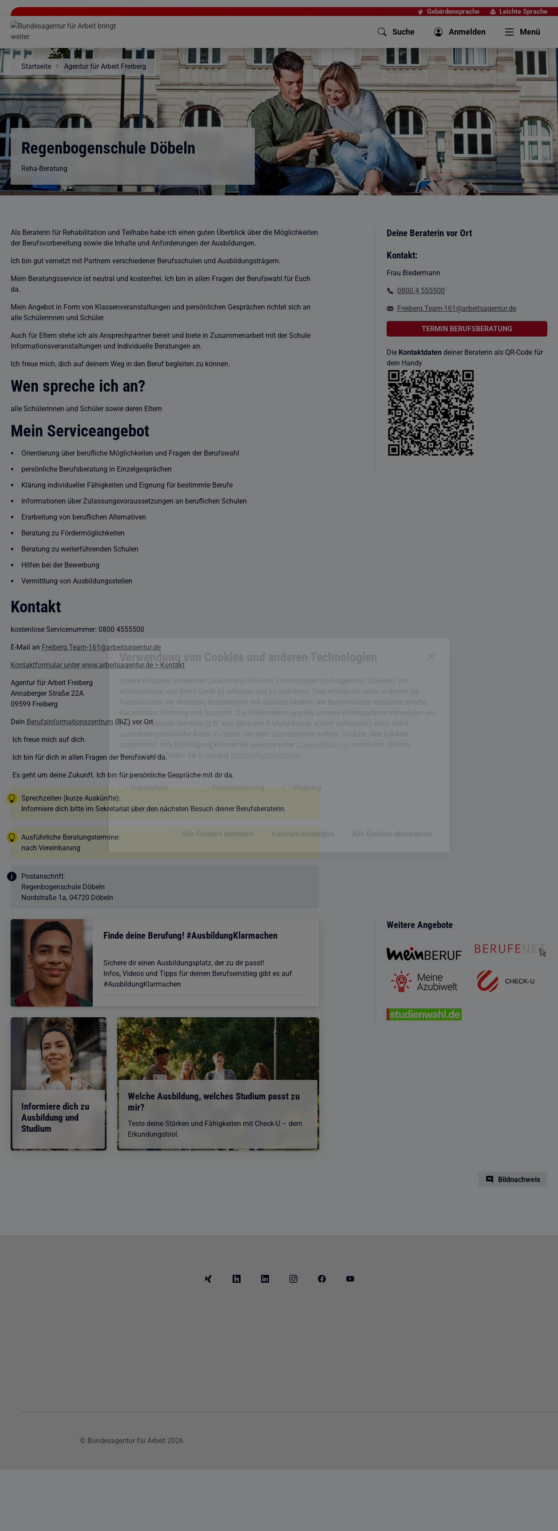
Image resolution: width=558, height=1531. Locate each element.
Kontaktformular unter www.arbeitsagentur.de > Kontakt (98, 665)
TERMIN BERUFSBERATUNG (467, 329)
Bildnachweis (519, 1179)
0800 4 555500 (421, 290)
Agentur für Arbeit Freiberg (105, 66)
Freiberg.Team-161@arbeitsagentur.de (101, 647)
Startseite (36, 66)
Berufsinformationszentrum (70, 722)
